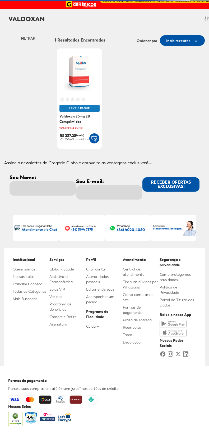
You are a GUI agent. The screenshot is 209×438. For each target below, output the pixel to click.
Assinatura (58, 324)
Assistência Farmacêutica (61, 279)
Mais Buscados (25, 298)
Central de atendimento (134, 272)
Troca (127, 334)
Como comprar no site (138, 297)
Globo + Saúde (61, 269)
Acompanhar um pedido (100, 299)
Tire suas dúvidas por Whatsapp (140, 284)
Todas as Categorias (29, 291)
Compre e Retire (62, 316)
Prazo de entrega (137, 320)
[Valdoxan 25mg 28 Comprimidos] (79, 99)
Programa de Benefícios (60, 307)
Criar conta (95, 269)
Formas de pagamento (132, 310)
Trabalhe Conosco (27, 284)
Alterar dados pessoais (97, 279)
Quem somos (24, 269)
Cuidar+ (92, 326)
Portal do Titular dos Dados (177, 302)
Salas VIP (57, 289)
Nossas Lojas (23, 276)
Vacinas (55, 296)
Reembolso (132, 327)
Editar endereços (100, 289)
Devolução (132, 342)
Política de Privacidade (169, 290)
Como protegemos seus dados (175, 277)
